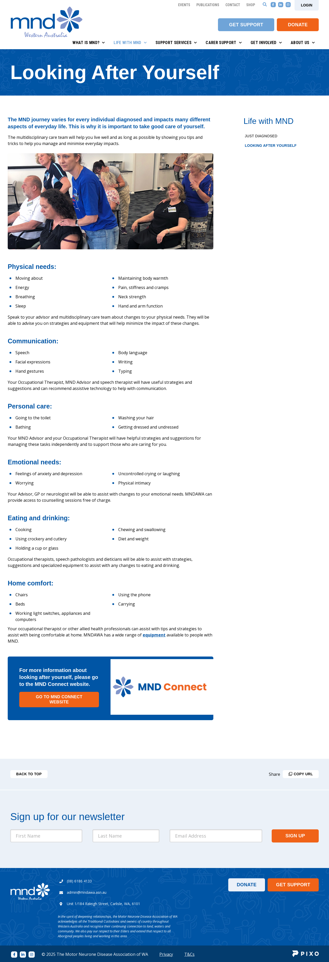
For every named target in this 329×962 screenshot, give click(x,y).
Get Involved (266, 42)
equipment (154, 635)
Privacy (166, 954)
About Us (303, 42)
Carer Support (224, 42)
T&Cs (189, 954)
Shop (250, 5)
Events (184, 5)
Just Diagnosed (261, 136)
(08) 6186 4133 (79, 881)
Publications (207, 5)
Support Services (176, 42)
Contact (232, 5)
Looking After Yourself (271, 145)
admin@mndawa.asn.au (86, 892)
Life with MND (130, 42)
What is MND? (88, 42)
